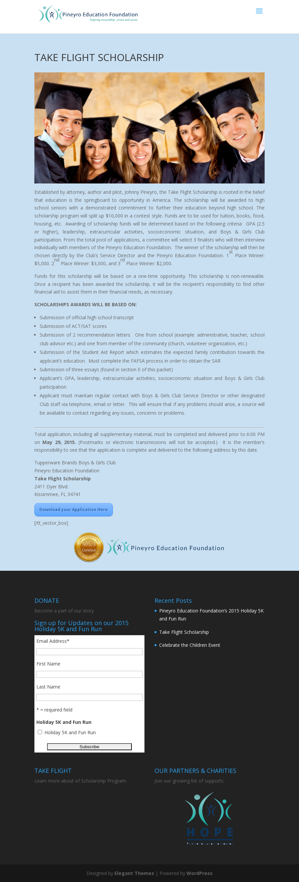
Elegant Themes (134, 873)
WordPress (200, 873)
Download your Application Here (73, 509)
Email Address (52, 641)
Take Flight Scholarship (184, 632)
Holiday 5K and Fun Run (70, 732)
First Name (48, 663)
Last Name (48, 687)
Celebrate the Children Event (189, 645)
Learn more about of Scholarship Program (80, 781)
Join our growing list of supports (189, 781)
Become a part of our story (64, 610)
